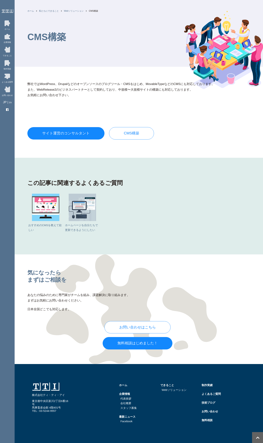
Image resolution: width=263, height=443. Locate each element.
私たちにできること (49, 11)
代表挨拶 (125, 398)
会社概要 (125, 403)
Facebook (126, 421)
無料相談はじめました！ (137, 343)
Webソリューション (74, 11)
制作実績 (207, 385)
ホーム (30, 11)
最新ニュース (127, 416)
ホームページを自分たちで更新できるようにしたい (81, 213)
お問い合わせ (210, 411)
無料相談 (207, 420)
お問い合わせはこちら (137, 327)
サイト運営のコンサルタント (66, 133)
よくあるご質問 (211, 393)
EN (10, 103)
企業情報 (124, 393)
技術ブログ (208, 402)
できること (167, 385)
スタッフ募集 (128, 407)
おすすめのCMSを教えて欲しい (45, 213)
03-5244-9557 (47, 410)
